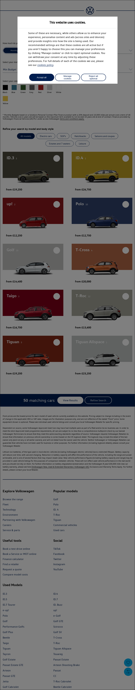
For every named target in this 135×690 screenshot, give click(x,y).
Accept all (41, 77)
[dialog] (67, 345)
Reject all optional (93, 77)
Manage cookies (68, 77)
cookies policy (45, 65)
